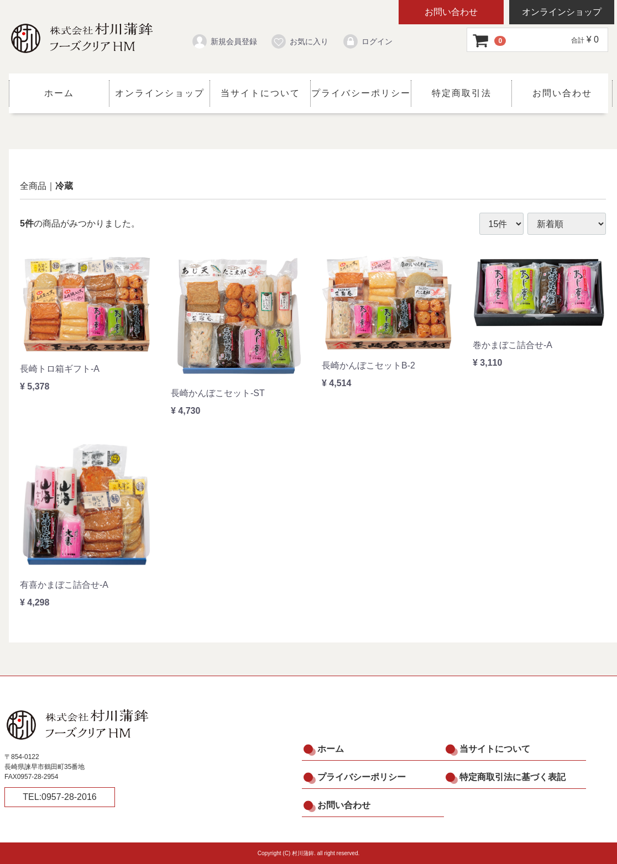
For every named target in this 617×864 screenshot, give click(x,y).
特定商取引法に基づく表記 (512, 777)
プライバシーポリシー (361, 93)
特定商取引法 (461, 93)
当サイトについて (260, 93)
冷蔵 (64, 186)
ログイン (367, 41)
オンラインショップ (562, 12)
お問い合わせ (451, 12)
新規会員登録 (224, 41)
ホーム (59, 93)
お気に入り (299, 41)
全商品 (33, 186)
